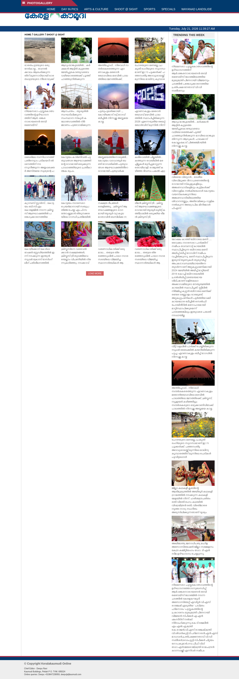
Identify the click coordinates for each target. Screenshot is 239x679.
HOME (51, 9)
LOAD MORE (94, 273)
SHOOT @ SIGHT (126, 9)
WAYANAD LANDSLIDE (196, 9)
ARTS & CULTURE (96, 9)
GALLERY (39, 34)
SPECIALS (168, 9)
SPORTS (149, 9)
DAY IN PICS (69, 9)
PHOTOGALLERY (37, 3)
